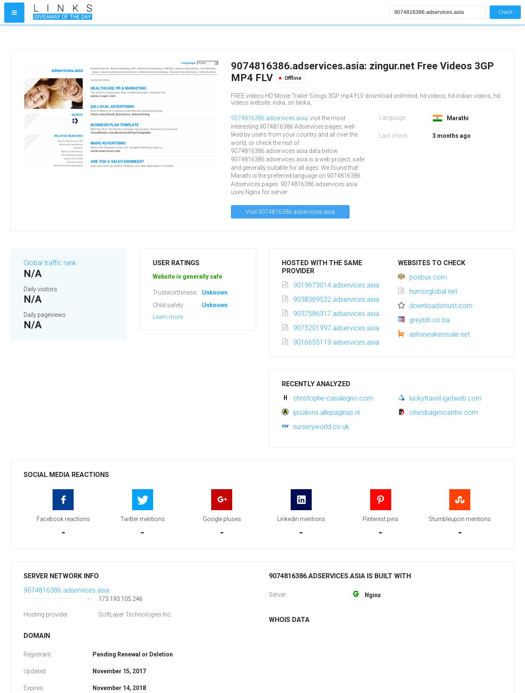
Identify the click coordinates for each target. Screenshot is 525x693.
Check (505, 12)
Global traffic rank (50, 263)
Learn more (168, 317)
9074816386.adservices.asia (269, 118)
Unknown (215, 292)
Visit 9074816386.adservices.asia (290, 211)
